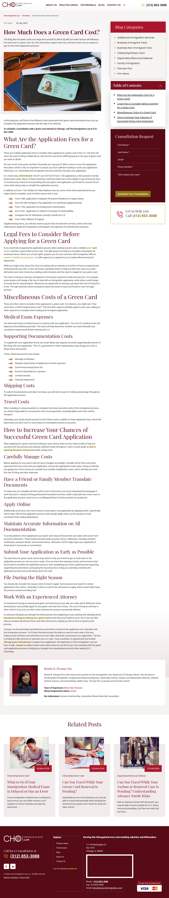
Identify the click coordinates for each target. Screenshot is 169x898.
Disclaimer (14, 877)
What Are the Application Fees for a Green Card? (135, 97)
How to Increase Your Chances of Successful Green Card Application (135, 119)
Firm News (26, 16)
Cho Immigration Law (12, 16)
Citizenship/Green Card (131, 53)
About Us (51, 5)
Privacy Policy (24, 877)
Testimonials (88, 5)
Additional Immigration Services (136, 37)
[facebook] (6, 866)
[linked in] (13, 866)
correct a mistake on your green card (21, 257)
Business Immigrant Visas (133, 42)
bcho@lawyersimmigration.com (107, 888)
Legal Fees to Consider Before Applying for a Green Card (137, 106)
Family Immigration (129, 63)
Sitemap (7, 877)
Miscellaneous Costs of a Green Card (136, 112)
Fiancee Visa (125, 68)
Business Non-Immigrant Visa (135, 48)
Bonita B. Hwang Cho (58, 668)
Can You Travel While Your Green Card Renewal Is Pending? (82, 786)
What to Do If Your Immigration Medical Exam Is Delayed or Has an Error (28, 786)
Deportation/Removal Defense (135, 58)
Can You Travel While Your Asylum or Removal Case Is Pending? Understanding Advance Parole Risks (138, 789)
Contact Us (114, 5)
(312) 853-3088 (156, 5)
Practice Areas (68, 5)
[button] (124, 5)
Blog (101, 5)
